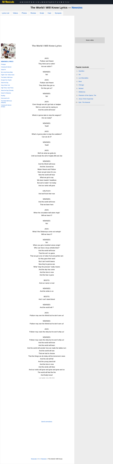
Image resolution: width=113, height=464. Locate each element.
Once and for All (5, 98)
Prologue (3, 64)
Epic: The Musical (84, 102)
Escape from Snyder (6, 80)
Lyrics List (5, 13)
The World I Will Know (6, 77)
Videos (15, 13)
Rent (80, 81)
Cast (49, 13)
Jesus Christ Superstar (86, 99)
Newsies (77, 7)
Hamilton (81, 71)
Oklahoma (82, 92)
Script (42, 13)
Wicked (81, 88)
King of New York (5, 85)
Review (33, 13)
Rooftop (3, 95)
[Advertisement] (37, 30)
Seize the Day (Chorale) (7, 90)
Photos (24, 13)
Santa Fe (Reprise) (6, 93)
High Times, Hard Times (7, 88)
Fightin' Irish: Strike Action (7, 74)
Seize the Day (4, 82)
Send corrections (46, 421)
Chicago (81, 85)
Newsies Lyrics (7, 61)
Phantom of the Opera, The (87, 95)
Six (80, 74)
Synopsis (58, 13)
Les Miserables (83, 78)
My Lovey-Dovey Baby (7, 72)
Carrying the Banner (6, 67)
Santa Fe (3, 69)
